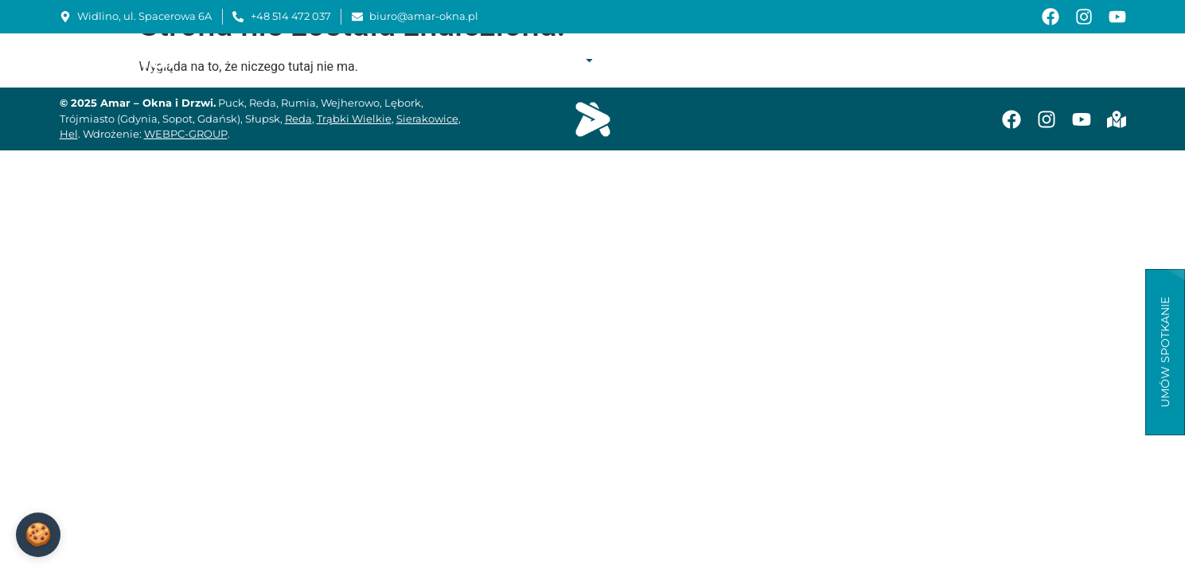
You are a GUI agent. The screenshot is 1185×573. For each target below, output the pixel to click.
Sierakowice (427, 118)
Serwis (773, 59)
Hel (69, 133)
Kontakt (1097, 59)
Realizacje (642, 59)
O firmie (494, 59)
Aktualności (1019, 59)
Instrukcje (842, 59)
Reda (298, 118)
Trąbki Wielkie (354, 118)
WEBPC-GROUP (186, 133)
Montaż (714, 59)
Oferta (564, 60)
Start (438, 59)
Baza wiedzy (928, 59)
